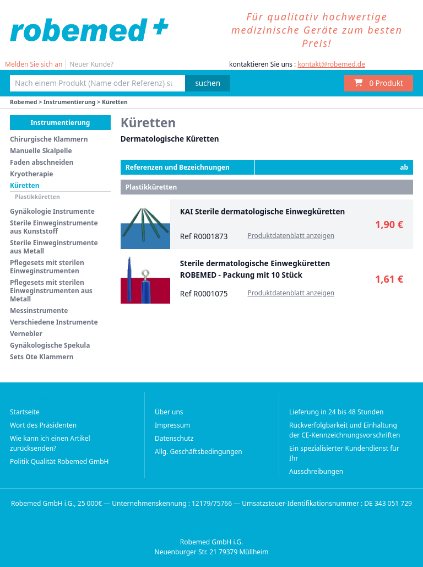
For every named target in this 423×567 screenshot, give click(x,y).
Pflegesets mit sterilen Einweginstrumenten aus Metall (51, 291)
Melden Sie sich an (33, 64)
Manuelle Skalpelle (41, 150)
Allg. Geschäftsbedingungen (198, 451)
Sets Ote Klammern (42, 356)
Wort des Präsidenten (43, 425)
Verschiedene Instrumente (54, 322)
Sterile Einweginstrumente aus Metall (54, 247)
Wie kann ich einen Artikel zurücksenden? (50, 443)
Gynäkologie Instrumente (52, 211)
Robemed (23, 102)
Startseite (25, 412)
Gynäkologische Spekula (50, 345)
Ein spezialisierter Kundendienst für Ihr (344, 453)
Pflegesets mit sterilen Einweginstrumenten (47, 267)
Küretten (24, 185)
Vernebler (26, 333)
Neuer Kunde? (91, 64)
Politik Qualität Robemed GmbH (59, 461)
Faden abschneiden (41, 162)
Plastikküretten (37, 197)
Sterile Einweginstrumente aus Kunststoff (54, 227)
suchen (207, 83)
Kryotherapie (31, 174)
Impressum (172, 425)
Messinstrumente (39, 310)
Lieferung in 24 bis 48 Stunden (336, 412)
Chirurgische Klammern (49, 139)
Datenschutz (174, 438)
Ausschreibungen (316, 471)
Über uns (169, 412)
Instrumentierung (70, 102)
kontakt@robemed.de (331, 64)
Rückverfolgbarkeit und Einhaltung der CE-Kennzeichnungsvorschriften (344, 430)
